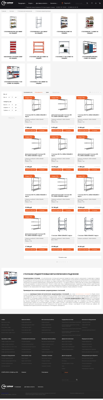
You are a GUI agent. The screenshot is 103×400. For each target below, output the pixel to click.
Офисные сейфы (5, 324)
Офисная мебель (26, 319)
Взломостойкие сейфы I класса (8, 332)
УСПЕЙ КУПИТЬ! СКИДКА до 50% (9, 372)
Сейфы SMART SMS (86, 324)
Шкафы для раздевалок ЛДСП (28, 324)
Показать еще (63, 257)
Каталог (12, 11)
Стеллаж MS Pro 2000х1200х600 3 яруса (88, 115)
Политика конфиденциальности (77, 393)
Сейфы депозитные (86, 322)
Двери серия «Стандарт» (67, 344)
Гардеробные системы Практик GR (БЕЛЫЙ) (71, 322)
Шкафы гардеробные (46, 324)
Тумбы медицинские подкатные (89, 349)
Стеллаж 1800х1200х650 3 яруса (61, 235)
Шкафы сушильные (46, 346)
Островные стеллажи (46, 363)
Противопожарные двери (67, 349)
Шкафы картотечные (46, 330)
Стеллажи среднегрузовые (27, 344)
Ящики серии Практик (26, 360)
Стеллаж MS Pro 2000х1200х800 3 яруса (62, 154)
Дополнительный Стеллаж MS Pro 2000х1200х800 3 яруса (88, 154)
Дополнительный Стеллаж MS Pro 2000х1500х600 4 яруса (61, 195)
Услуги (30, 3)
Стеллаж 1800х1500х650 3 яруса (88, 235)
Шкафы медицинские (86, 341)
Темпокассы (84, 327)
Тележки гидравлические (7, 358)
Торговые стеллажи (47, 355)
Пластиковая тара (26, 355)
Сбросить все (55, 92)
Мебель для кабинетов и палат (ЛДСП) (90, 352)
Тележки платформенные (7, 363)
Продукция (22, 3)
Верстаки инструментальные (48, 341)
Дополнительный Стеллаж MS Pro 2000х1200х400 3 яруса (61, 115)
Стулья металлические (26, 332)
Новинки (24, 372)
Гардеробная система (67, 319)
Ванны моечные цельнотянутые (89, 360)
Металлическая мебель (48, 319)
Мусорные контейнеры (27, 363)
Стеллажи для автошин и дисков (29, 346)
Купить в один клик (30, 130)
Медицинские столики (87, 346)
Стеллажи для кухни (86, 366)
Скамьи (63, 368)
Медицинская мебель (87, 338)
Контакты (53, 3)
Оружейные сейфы (6, 338)
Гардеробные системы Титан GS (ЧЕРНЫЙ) (71, 335)
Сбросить (11, 118)
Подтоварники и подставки (88, 368)
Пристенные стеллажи (47, 358)
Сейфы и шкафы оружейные (7, 344)
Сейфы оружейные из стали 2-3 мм (9, 346)
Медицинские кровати (87, 344)
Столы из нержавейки (87, 363)
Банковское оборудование (89, 319)
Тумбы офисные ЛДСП (26, 327)
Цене (47, 92)
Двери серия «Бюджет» (67, 341)
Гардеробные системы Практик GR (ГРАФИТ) (71, 328)
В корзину (42, 130)
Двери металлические (67, 338)
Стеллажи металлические (25, 11)
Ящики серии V (25, 358)
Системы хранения (5, 366)
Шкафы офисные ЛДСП (27, 322)
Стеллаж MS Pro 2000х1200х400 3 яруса (35, 115)
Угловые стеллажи (46, 360)
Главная (3, 11)
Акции (65, 372)
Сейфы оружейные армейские (8, 352)
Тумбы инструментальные (47, 352)
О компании (18, 386)
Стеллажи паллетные (26, 349)
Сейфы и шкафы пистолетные (7, 341)
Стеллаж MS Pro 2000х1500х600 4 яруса (35, 195)
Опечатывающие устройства (68, 358)
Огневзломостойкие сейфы (7, 330)
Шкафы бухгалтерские (46, 327)
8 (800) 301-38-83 (61, 7)
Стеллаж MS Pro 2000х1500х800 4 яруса (88, 195)
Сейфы (3, 319)
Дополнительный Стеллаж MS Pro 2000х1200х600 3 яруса (35, 154)
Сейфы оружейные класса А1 (7, 349)
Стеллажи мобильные (26, 352)
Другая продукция (66, 355)
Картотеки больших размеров (48, 332)
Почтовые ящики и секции (68, 363)
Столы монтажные (46, 349)
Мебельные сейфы (5, 322)
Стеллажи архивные (26, 341)
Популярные (45, 372)
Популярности (38, 92)
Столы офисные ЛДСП (26, 330)
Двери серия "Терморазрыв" (68, 346)
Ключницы (64, 360)
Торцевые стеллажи (46, 366)
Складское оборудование (8, 355)
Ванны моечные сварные (87, 358)
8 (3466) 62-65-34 (73, 7)
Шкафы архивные (45, 322)
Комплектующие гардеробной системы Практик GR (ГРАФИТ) (70, 332)
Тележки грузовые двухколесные (8, 360)
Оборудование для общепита (90, 355)
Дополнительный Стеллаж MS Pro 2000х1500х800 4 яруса (35, 234)
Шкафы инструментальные (48, 344)
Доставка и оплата (42, 3)
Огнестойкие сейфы (6, 327)
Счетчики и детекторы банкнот (88, 330)
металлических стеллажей (83, 294)
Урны (63, 366)
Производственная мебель (49, 338)
